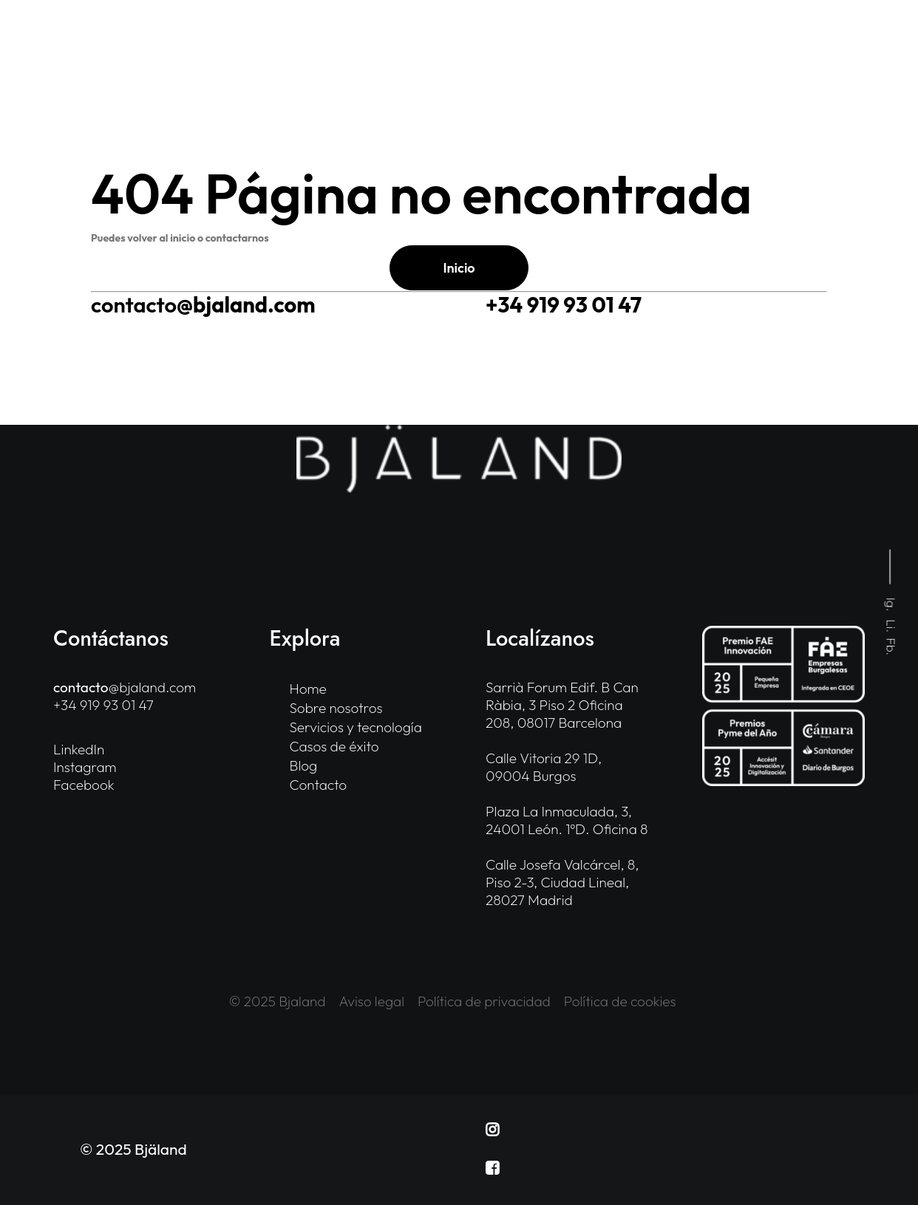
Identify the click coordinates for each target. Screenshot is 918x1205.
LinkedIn (78, 749)
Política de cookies (620, 1001)
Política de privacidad (484, 1001)
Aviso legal (372, 1001)
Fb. (892, 647)
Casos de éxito (334, 746)
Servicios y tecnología (356, 727)
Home (308, 688)
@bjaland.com (203, 304)
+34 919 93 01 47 (564, 304)
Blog (304, 765)
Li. (892, 626)
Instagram (85, 767)
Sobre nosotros (336, 708)
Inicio (459, 267)
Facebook (84, 784)
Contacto (318, 784)
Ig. (892, 605)
